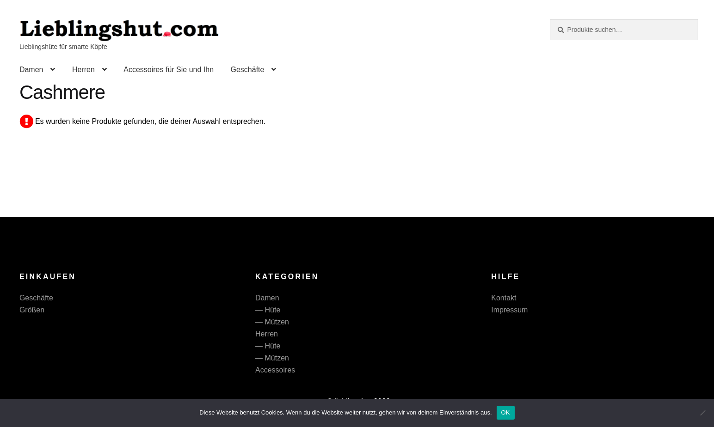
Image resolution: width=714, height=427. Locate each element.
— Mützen (272, 322)
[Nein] (702, 412)
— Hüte (267, 310)
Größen (31, 310)
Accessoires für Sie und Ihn (168, 69)
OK (505, 412)
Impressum (509, 310)
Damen (31, 69)
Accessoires (275, 370)
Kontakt (503, 298)
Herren (83, 69)
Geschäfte (247, 69)
